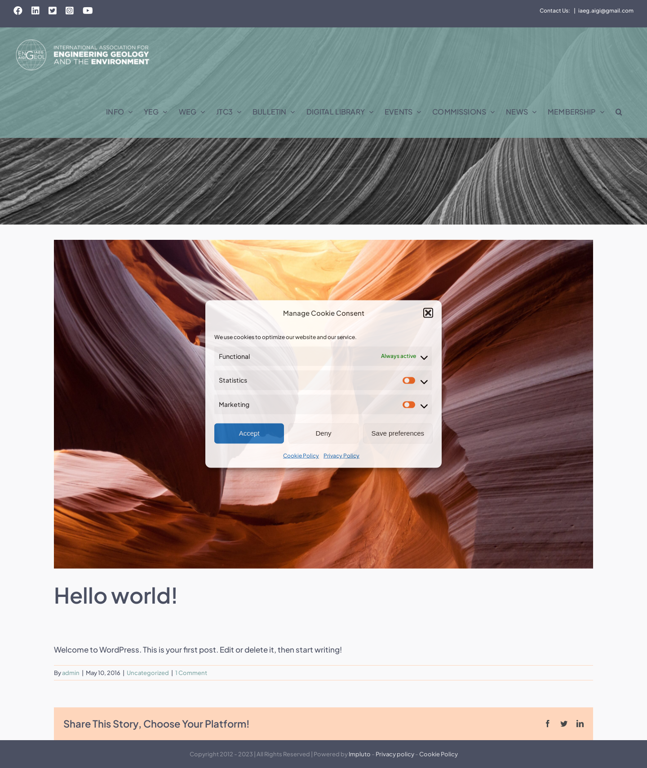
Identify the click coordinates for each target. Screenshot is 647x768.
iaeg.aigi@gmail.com (606, 10)
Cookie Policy (301, 455)
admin (71, 672)
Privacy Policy (341, 455)
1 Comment (191, 672)
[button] (428, 312)
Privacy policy (395, 754)
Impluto (360, 754)
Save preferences (398, 433)
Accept (249, 433)
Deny (323, 433)
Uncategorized (148, 672)
